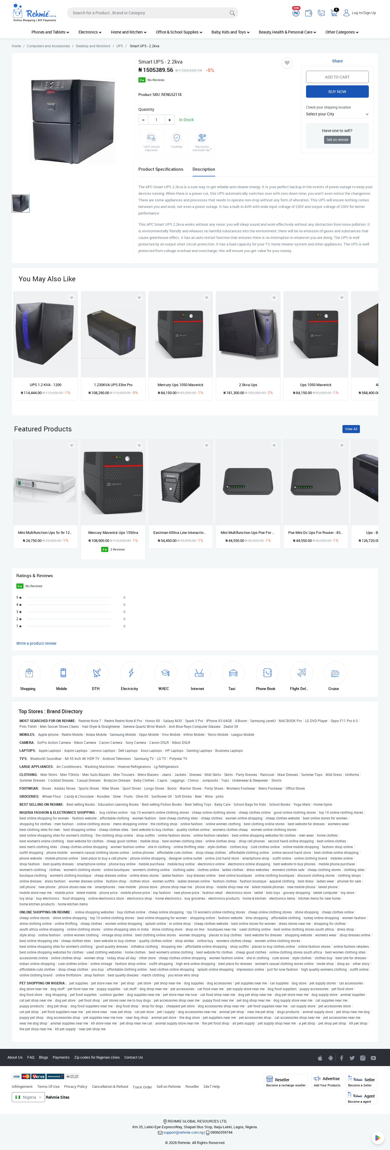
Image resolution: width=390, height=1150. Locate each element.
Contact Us (133, 1057)
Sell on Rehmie (168, 1086)
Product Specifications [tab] (160, 169)
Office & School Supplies (179, 32)
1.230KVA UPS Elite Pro (113, 384)
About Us (15, 1057)
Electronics (90, 32)
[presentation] (364, 342)
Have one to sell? (337, 130)
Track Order (142, 1087)
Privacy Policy (75, 1086)
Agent (361, 1098)
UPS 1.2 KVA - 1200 (45, 384)
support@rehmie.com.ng (183, 1132)
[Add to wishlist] (71, 445)
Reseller (192, 1086)
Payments (61, 1057)
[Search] (153, 13)
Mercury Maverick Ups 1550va (113, 532)
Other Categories (342, 32)
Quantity (146, 109)
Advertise (327, 1081)
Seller (361, 1081)
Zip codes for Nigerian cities (97, 1057)
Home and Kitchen (129, 32)
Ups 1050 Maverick (316, 384)
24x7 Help (211, 1086)
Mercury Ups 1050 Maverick (180, 384)
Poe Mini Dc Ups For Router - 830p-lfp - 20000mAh (315, 532)
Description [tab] (204, 169)
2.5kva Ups (248, 384)
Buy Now (337, 91)
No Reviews (156, 80)
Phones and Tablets (50, 32)
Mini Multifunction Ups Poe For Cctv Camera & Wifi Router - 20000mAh (248, 532)
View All (351, 428)
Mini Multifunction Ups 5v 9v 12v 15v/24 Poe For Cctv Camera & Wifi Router (45, 532)
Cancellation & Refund (110, 1086)
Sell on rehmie (337, 139)
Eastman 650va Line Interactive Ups (180, 532)
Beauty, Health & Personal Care (287, 32)
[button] (337, 114)
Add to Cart (337, 77)
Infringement (22, 1086)
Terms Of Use (48, 1086)
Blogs (43, 1057)
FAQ (30, 1057)
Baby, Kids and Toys (230, 32)
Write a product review (36, 643)
